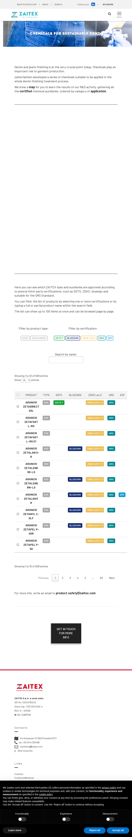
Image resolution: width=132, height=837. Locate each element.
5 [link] (85, 577)
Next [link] (112, 577)
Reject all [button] (94, 830)
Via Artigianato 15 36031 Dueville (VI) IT (38, 738)
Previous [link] (43, 577)
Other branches (25, 750)
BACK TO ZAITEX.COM (26, 4)
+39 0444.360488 (31, 742)
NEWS (45, 4)
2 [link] (62, 577)
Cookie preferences (24, 777)
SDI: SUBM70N (22, 714)
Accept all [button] (118, 830)
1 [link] (55, 577)
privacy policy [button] (109, 787)
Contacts (18, 774)
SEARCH (58, 4)
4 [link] (78, 577)
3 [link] (70, 577)
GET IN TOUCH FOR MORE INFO (66, 633)
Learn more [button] (14, 830)
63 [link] (101, 577)
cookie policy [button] (46, 794)
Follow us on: (86, 4)
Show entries (26, 380)
